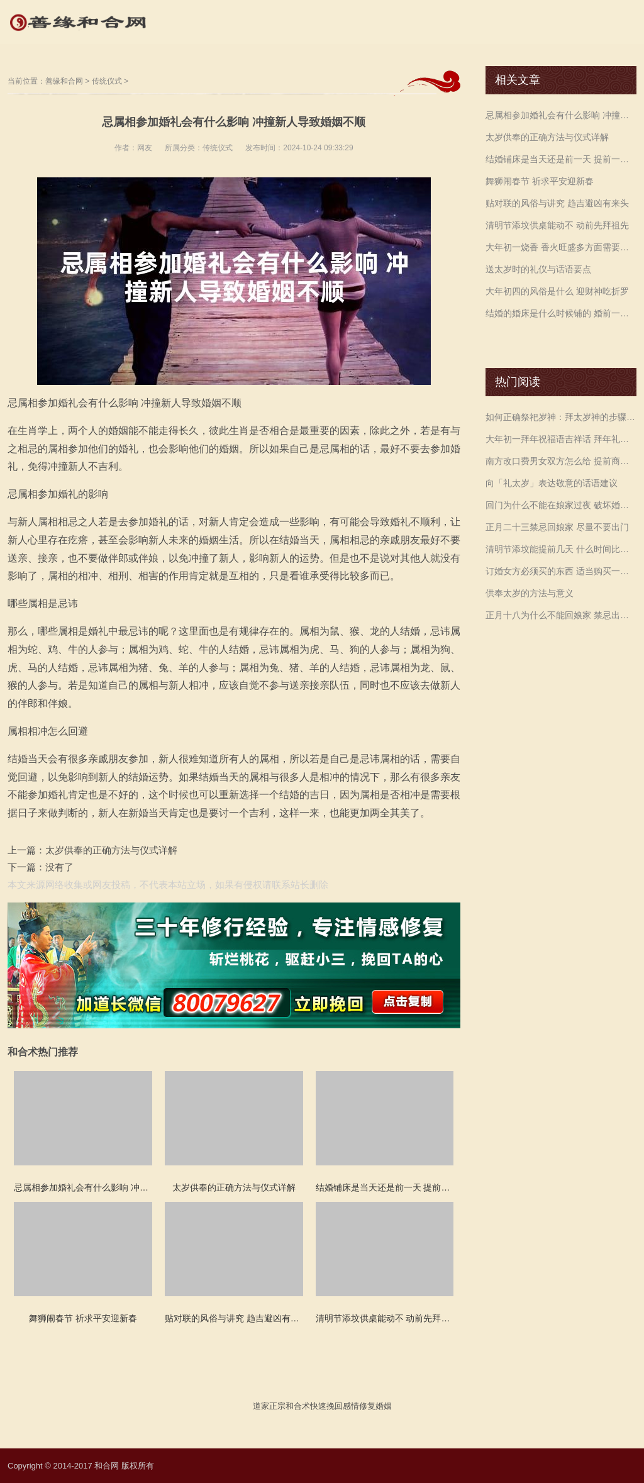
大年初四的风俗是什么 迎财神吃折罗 (557, 291)
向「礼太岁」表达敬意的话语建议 (552, 483)
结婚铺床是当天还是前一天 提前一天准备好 (561, 159)
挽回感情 (342, 1406)
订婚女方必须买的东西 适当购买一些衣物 (561, 571)
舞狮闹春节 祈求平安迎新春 (540, 181)
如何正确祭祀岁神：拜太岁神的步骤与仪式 (561, 417)
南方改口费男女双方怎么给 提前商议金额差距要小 (561, 461)
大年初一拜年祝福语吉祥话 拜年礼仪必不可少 (561, 439)
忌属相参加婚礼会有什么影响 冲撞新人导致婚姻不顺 (561, 115)
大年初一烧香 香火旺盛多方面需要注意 (561, 247)
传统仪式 (107, 81)
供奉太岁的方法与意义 (530, 593)
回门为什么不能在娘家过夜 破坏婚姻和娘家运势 (561, 505)
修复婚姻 (375, 1406)
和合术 (298, 1406)
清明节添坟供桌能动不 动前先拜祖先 (557, 225)
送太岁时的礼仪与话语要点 (538, 269)
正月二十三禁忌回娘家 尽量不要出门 (557, 527)
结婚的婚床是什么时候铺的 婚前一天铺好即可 (561, 313)
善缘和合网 (64, 81)
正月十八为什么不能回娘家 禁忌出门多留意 (561, 615)
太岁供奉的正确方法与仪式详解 (111, 850)
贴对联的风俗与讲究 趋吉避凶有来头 (557, 203)
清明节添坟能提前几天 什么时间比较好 (561, 549)
